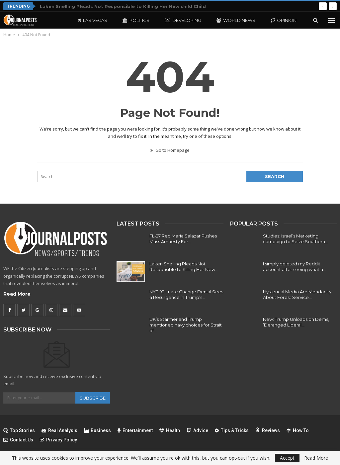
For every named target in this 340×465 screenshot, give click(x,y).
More (277, 20)
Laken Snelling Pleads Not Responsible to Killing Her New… (183, 266)
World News (235, 20)
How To (298, 430)
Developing (183, 20)
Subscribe (93, 398)
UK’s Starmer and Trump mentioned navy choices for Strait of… (185, 325)
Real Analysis (59, 430)
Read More (17, 294)
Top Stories (19, 430)
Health (169, 430)
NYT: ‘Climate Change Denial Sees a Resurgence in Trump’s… (186, 294)
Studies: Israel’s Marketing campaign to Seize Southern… (295, 238)
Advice (197, 430)
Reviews (267, 430)
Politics (136, 20)
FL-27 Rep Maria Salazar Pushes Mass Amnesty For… (183, 238)
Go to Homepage (170, 150)
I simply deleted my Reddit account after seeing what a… (294, 266)
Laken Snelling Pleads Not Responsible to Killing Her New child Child (123, 6)
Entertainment (135, 430)
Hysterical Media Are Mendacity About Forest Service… (297, 294)
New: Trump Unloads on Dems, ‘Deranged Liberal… (296, 322)
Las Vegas (92, 20)
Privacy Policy (58, 439)
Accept (287, 458)
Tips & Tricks (232, 430)
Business (97, 430)
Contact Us (18, 439)
